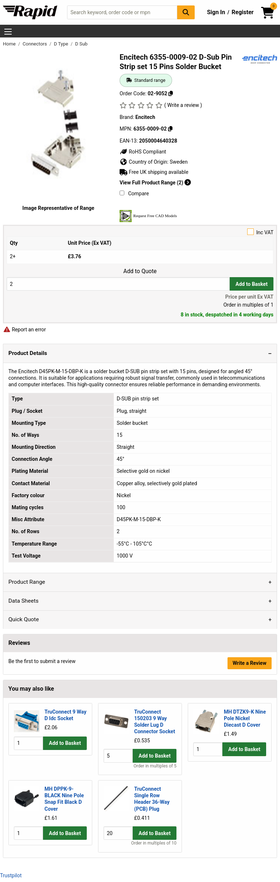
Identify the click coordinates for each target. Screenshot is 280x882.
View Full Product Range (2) (155, 182)
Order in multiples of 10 (153, 843)
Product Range (26, 582)
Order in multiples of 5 (154, 766)
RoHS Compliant (143, 152)
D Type (61, 44)
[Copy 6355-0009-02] (170, 128)
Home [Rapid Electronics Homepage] (10, 44)
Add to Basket (252, 284)
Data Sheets (23, 601)
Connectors (35, 44)
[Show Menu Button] (8, 32)
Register (242, 12)
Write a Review (250, 663)
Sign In (216, 12)
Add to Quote (139, 271)
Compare (134, 193)
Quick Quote (23, 619)
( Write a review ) (183, 105)
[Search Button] (186, 12)
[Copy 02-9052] (170, 93)
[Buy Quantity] (118, 284)
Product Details (27, 353)
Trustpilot (11, 875)
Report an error (24, 329)
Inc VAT (140, 231)
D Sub (81, 44)
